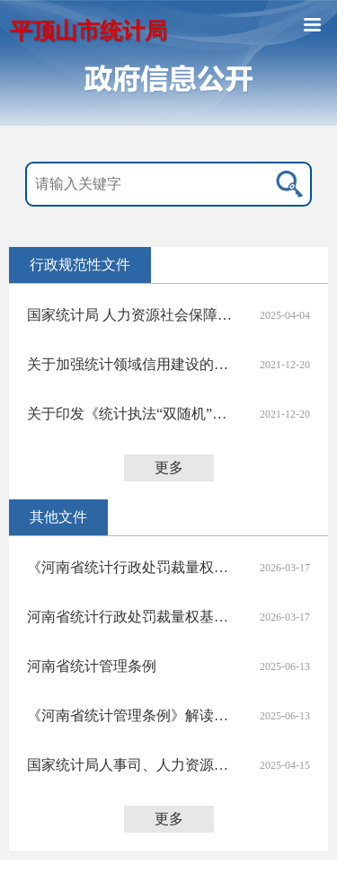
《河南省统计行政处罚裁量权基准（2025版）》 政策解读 (133, 567)
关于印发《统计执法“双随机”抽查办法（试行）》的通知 (133, 413)
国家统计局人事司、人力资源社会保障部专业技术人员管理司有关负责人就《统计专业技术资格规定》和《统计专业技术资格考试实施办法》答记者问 (133, 764)
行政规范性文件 (80, 264)
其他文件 (58, 517)
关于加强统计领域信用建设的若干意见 (133, 364)
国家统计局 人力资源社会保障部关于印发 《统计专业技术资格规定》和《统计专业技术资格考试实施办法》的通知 (133, 314)
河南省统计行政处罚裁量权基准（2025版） (133, 616)
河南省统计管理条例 (91, 666)
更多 (169, 467)
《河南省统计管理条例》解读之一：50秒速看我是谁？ (133, 715)
